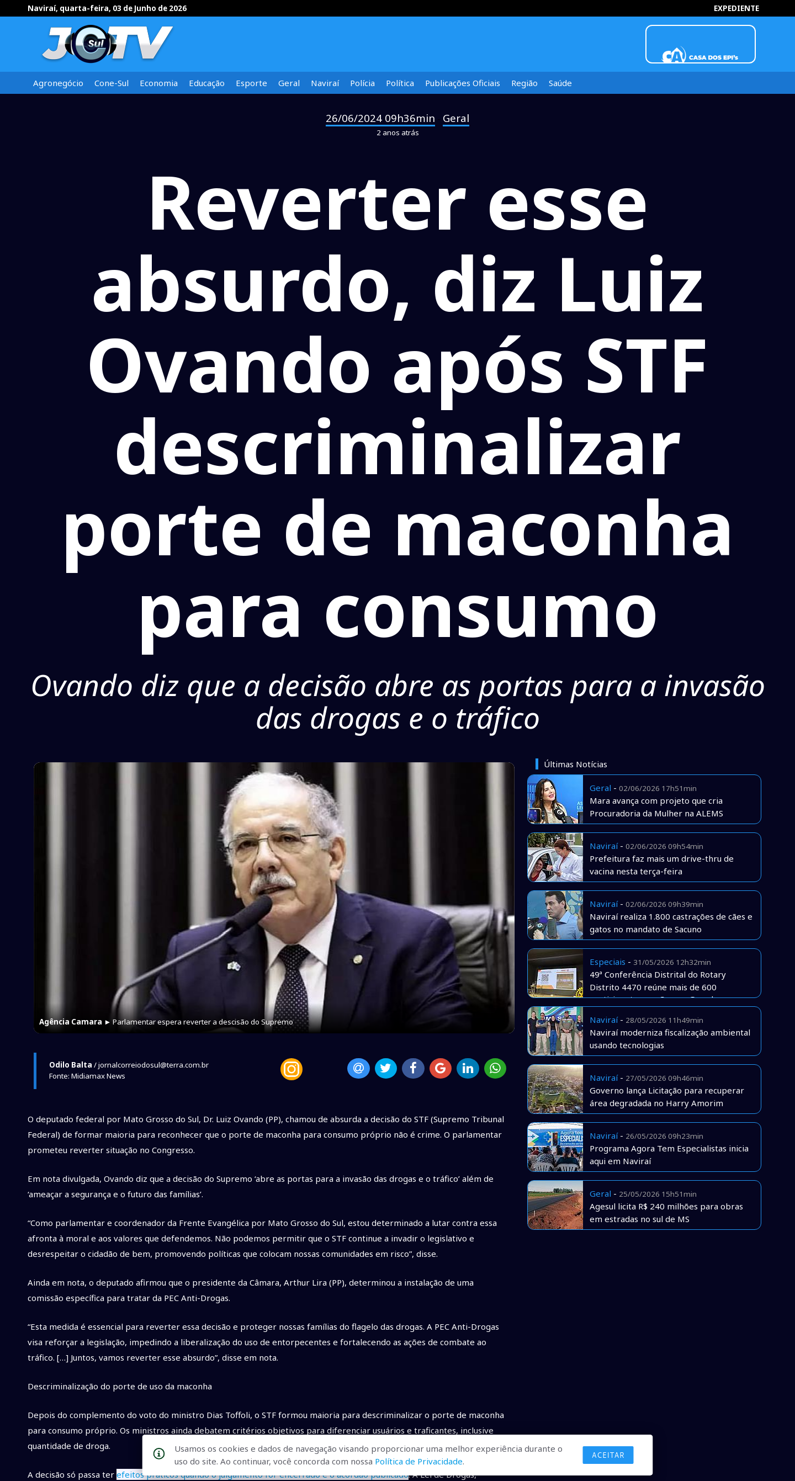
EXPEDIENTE (736, 8)
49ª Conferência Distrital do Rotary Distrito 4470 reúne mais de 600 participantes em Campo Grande (658, 987)
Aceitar (608, 1455)
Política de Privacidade (419, 1461)
